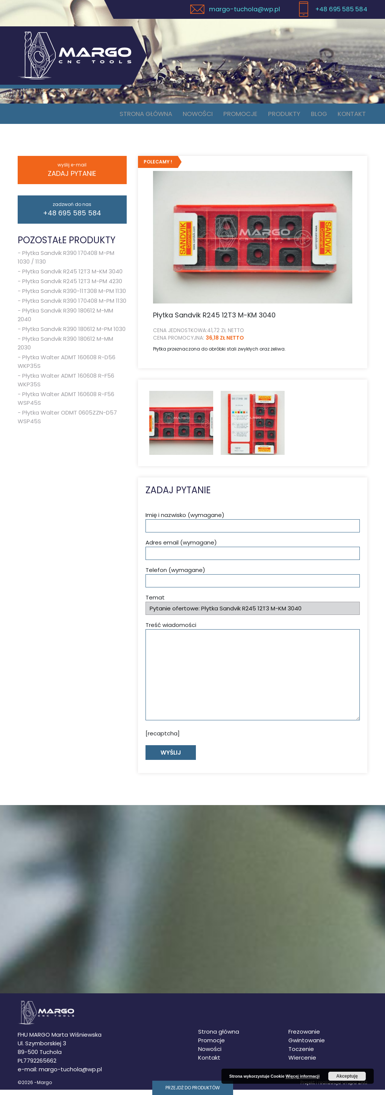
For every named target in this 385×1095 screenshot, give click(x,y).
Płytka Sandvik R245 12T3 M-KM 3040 (72, 276)
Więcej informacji (303, 1076)
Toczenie (301, 1054)
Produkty (288, 116)
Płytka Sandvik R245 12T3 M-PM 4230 (72, 286)
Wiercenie (302, 1063)
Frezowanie (304, 1037)
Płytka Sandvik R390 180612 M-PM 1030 (74, 334)
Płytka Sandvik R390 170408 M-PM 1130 (74, 306)
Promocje (245, 116)
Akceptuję (347, 1076)
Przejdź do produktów (192, 1087)
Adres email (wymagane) (253, 554)
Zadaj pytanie (72, 174)
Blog (321, 116)
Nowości (202, 116)
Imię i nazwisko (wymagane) (253, 527)
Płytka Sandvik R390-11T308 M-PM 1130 (74, 296)
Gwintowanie (306, 1045)
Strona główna (150, 116)
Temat (253, 609)
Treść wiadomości (253, 676)
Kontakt (352, 116)
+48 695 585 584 (72, 214)
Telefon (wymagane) (253, 582)
